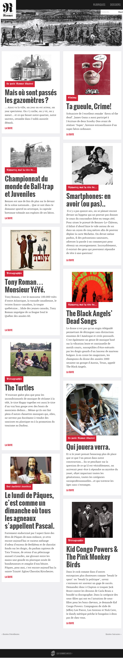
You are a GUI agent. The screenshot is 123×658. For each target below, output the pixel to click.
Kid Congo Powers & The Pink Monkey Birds (92, 557)
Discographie (14, 273)
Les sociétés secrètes (18, 487)
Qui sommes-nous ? (64, 653)
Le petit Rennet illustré (19, 84)
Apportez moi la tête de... (20, 170)
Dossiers (115, 5)
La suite (8, 128)
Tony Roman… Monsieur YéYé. (25, 286)
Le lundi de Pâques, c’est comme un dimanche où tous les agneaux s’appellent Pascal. (30, 510)
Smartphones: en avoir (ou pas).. (88, 200)
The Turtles (19, 388)
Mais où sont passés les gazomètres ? (31, 96)
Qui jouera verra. (88, 447)
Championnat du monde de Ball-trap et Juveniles (29, 186)
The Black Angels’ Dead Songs (89, 317)
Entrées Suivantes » (113, 634)
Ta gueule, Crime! (88, 106)
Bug (53, 653)
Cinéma (72, 98)
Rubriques (99, 5)
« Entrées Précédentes (10, 634)
